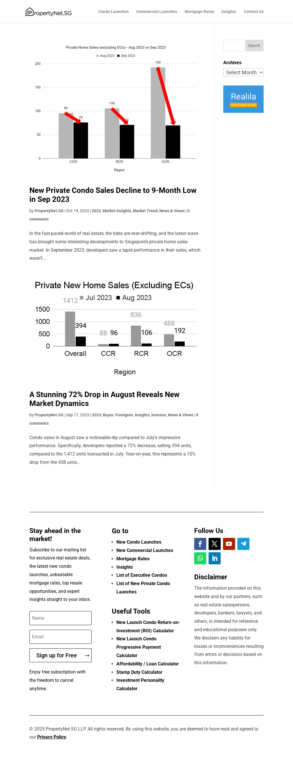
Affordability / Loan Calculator (147, 664)
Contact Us (254, 12)
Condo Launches (113, 12)
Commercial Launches (156, 12)
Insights (229, 12)
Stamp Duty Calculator (139, 672)
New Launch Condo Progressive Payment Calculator (138, 647)
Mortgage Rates (199, 12)
